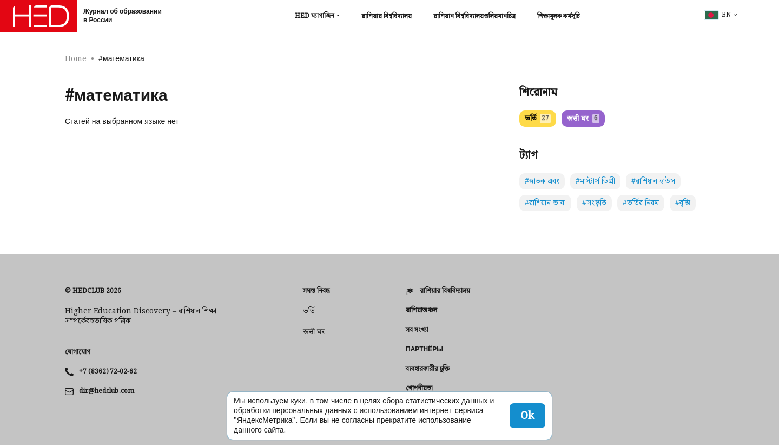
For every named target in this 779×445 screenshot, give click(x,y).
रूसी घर (583, 119)
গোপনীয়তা (419, 388)
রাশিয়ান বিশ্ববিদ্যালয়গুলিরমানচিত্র (474, 16)
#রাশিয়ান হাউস (653, 181)
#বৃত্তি (682, 203)
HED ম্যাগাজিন (314, 16)
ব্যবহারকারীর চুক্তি (428, 369)
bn (717, 15)
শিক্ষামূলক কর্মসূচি (558, 16)
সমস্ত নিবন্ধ (316, 291)
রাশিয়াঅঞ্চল (421, 310)
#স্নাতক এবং (542, 181)
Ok (527, 415)
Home (76, 59)
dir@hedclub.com (106, 391)
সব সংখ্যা (417, 330)
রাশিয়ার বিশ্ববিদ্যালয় (386, 16)
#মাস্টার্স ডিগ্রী (595, 181)
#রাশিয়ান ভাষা (545, 203)
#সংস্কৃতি (594, 203)
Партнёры (424, 349)
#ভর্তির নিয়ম (641, 203)
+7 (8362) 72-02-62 (108, 372)
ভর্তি (538, 119)
